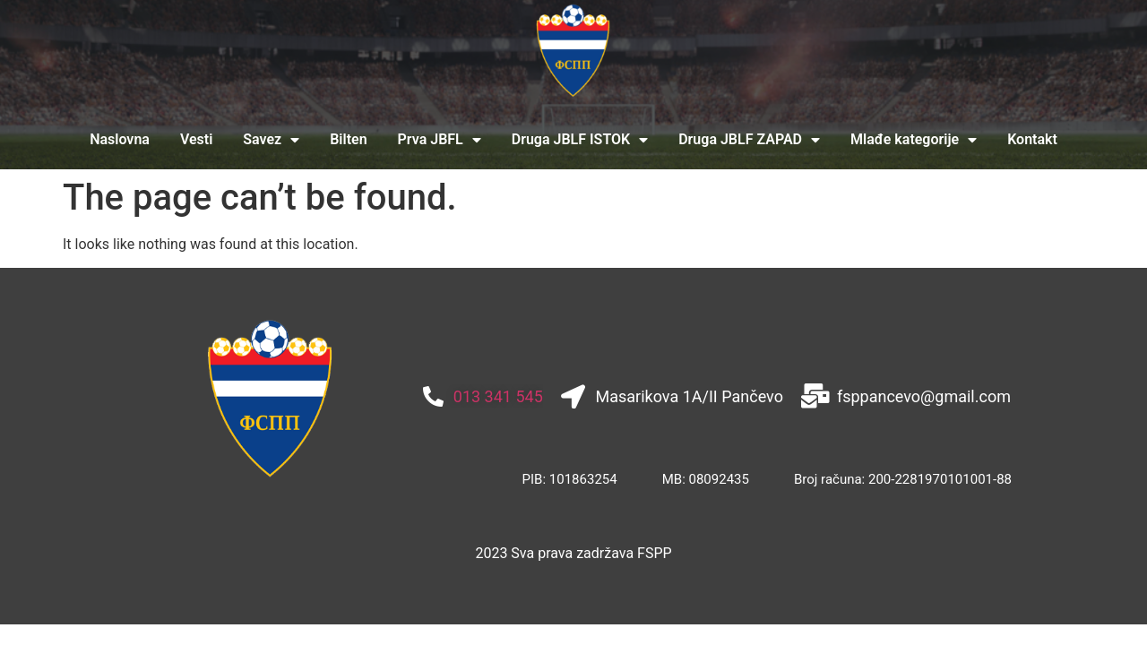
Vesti (196, 139)
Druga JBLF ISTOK (580, 140)
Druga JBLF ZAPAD (749, 140)
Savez (271, 140)
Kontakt (1032, 139)
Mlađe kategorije (913, 140)
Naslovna (120, 139)
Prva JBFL (439, 140)
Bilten (348, 139)
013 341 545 (498, 396)
